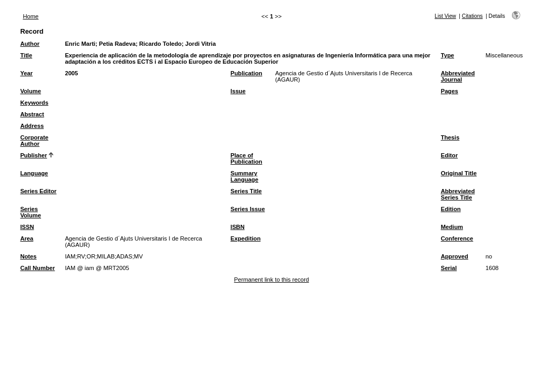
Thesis (450, 137)
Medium (452, 227)
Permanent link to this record (271, 279)
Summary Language (244, 176)
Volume (30, 91)
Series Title (246, 191)
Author (29, 44)
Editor (449, 155)
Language (34, 173)
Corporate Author (34, 140)
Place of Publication (246, 158)
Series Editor (38, 191)
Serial (449, 268)
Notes (28, 256)
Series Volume (30, 212)
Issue (238, 91)
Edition (451, 209)
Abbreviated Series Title (458, 194)
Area (26, 238)
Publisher (33, 155)
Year (26, 73)
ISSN (27, 227)
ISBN (237, 227)
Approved (454, 256)
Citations (472, 16)
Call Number (37, 268)
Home (30, 16)
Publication (246, 73)
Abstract (32, 114)
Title (26, 55)
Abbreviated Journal (458, 76)
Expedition (245, 238)
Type (447, 55)
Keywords (34, 102)
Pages (449, 91)
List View (445, 16)
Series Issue (247, 209)
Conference (457, 238)
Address (32, 126)
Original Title (459, 173)
